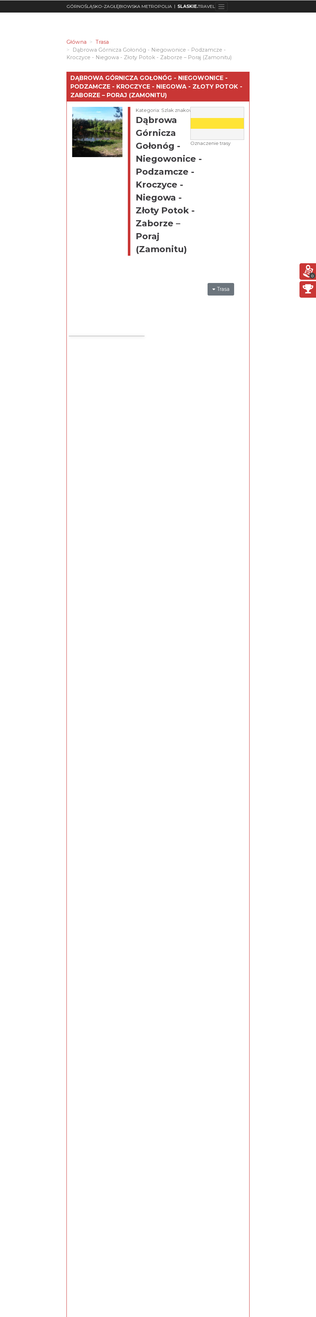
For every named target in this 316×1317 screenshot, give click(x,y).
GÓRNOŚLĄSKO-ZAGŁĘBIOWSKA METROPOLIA (119, 6)
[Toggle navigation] (221, 6)
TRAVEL (196, 6)
